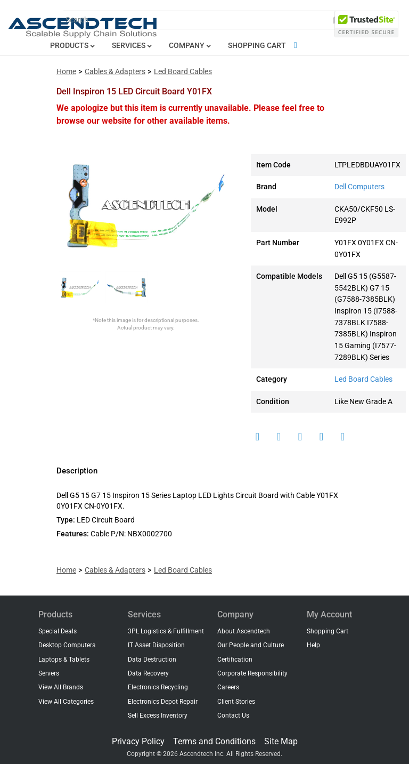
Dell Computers (359, 186)
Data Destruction (152, 659)
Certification (234, 659)
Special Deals (57, 631)
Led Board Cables (183, 71)
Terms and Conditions (214, 741)
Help (313, 645)
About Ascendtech (243, 631)
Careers (228, 687)
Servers (48, 673)
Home (66, 71)
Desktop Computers (66, 645)
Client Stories (236, 701)
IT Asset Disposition (156, 645)
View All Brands (60, 687)
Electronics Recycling (158, 687)
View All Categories (66, 701)
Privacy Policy (138, 741)
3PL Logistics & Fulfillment (166, 631)
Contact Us (233, 715)
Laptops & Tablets (63, 659)
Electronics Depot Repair (163, 701)
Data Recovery (148, 673)
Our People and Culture (250, 645)
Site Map (281, 741)
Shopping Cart (264, 45)
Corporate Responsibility (252, 673)
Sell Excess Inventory (157, 715)
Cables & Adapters (115, 71)
